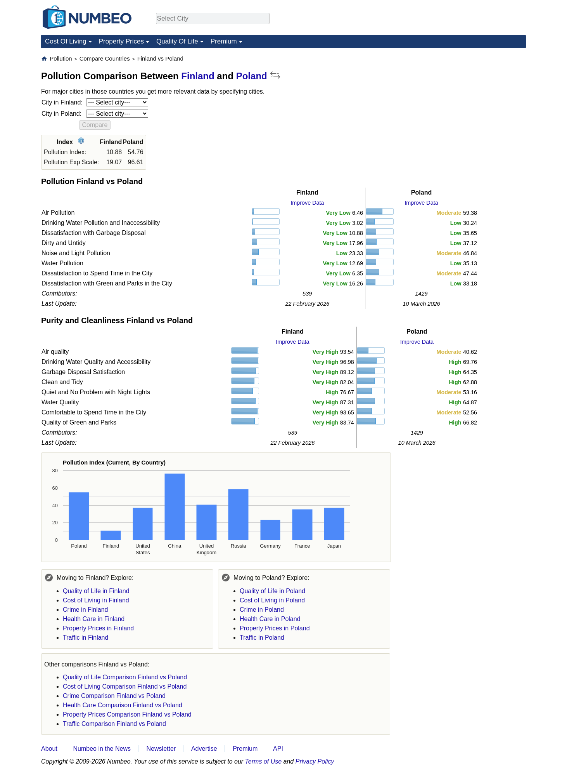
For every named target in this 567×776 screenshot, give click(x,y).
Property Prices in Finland (98, 628)
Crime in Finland (85, 609)
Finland (197, 76)
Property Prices (121, 41)
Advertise (204, 748)
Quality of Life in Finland (96, 591)
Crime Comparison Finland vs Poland (114, 695)
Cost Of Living (65, 41)
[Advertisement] (468, 103)
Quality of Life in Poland (272, 591)
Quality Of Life (177, 41)
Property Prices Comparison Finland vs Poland (127, 714)
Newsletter (161, 748)
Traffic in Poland (262, 637)
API (278, 748)
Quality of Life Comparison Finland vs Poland (125, 677)
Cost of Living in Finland (96, 600)
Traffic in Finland (85, 637)
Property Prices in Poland (275, 628)
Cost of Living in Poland (272, 600)
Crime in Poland (262, 609)
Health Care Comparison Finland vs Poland (122, 705)
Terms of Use (263, 761)
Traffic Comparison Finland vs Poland (114, 723)
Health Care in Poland (270, 619)
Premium (224, 41)
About (49, 748)
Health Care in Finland (93, 619)
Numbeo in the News (102, 748)
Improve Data (307, 203)
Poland (251, 76)
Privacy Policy (315, 761)
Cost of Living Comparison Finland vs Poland (125, 686)
